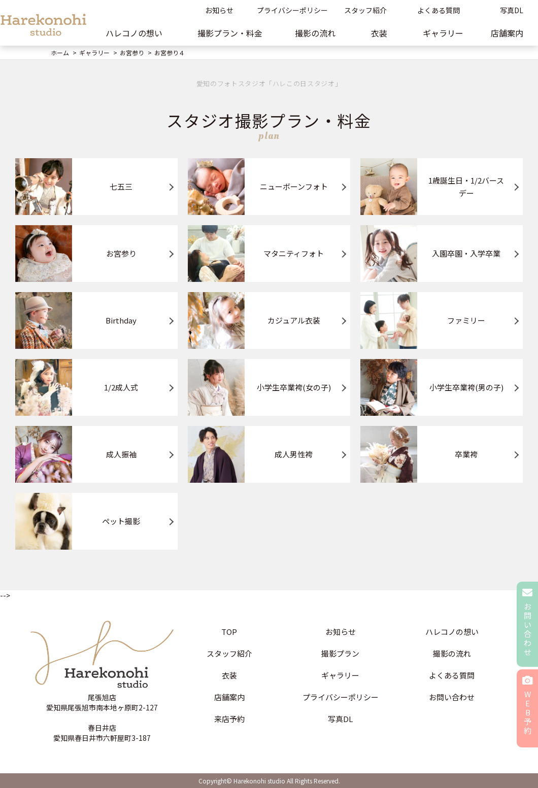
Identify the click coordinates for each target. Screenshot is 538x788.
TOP (229, 631)
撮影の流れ (315, 33)
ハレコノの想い (134, 33)
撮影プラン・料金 (229, 33)
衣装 (379, 33)
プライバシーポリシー (292, 10)
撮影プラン (340, 653)
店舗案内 (229, 697)
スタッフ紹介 (365, 10)
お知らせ (219, 10)
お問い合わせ (452, 697)
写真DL (340, 718)
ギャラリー (443, 33)
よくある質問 (438, 10)
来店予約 (229, 718)
